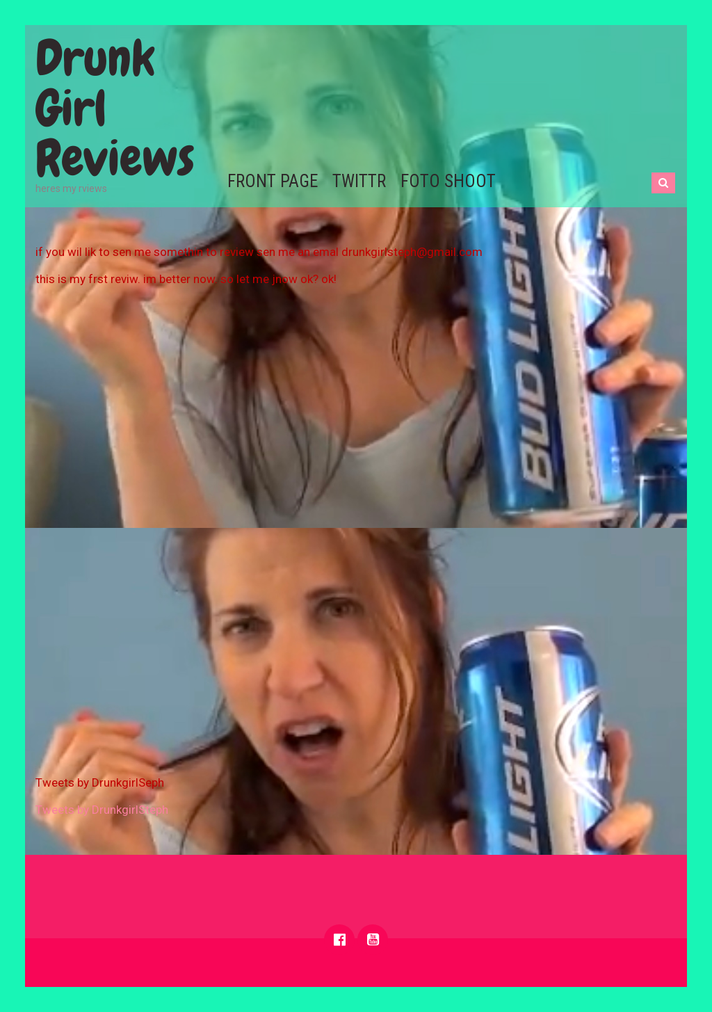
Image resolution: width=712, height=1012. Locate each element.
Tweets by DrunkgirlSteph (101, 810)
